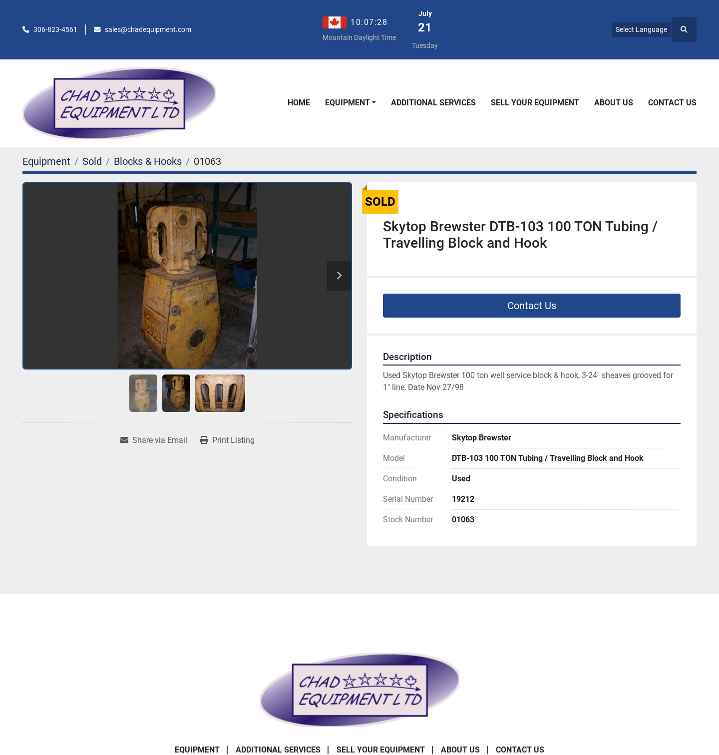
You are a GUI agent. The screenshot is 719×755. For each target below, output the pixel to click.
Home (299, 102)
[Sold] (92, 161)
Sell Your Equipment (535, 102)
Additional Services (433, 102)
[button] (350, 103)
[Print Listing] (227, 440)
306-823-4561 (55, 29)
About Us (613, 102)
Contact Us (672, 102)
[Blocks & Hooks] (148, 161)
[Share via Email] (154, 440)
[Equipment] (46, 161)
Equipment (347, 102)
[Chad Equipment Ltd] (359, 689)
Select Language (641, 29)
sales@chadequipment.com (148, 29)
